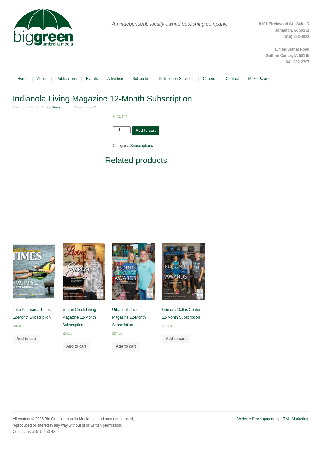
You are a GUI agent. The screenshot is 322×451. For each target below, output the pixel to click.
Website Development (255, 419)
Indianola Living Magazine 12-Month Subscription (102, 98)
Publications (66, 78)
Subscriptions (141, 145)
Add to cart (146, 130)
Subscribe (141, 78)
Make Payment (261, 78)
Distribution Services (176, 78)
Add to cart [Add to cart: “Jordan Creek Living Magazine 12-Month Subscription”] (76, 346)
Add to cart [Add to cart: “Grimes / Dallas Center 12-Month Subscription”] (176, 339)
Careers (210, 78)
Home (22, 78)
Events (92, 78)
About (42, 78)
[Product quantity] (121, 129)
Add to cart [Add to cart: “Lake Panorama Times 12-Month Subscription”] (26, 339)
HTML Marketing (294, 419)
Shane (56, 107)
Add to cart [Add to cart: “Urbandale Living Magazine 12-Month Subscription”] (126, 346)
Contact (232, 78)
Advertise (115, 78)
